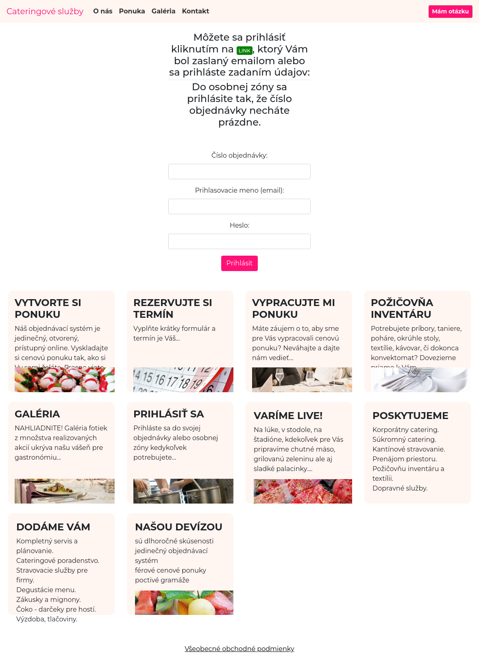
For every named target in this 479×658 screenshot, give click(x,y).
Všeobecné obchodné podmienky (239, 649)
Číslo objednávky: (239, 155)
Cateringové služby (45, 11)
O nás (102, 11)
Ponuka (132, 11)
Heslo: (239, 225)
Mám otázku (450, 11)
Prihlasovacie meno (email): (239, 190)
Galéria (164, 11)
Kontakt (195, 11)
